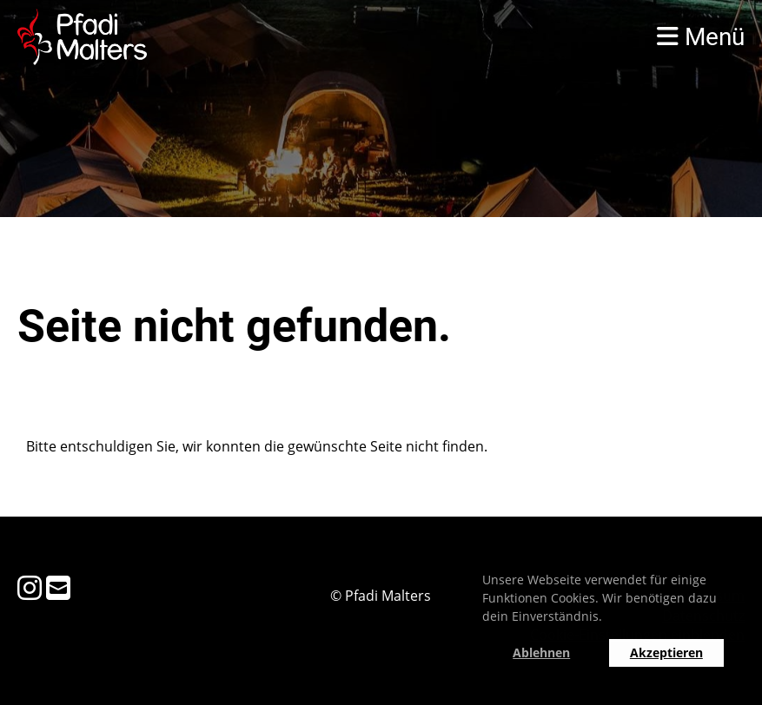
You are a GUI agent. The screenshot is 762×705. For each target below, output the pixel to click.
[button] (608, 619)
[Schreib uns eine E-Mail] (58, 587)
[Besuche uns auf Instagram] (29, 587)
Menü (701, 37)
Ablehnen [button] (541, 652)
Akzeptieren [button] (666, 652)
